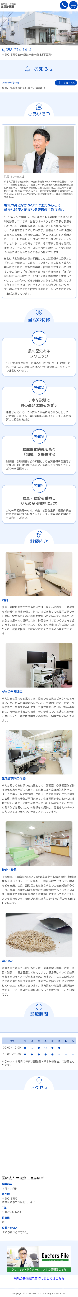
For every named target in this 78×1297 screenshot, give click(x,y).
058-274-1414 (16, 49)
